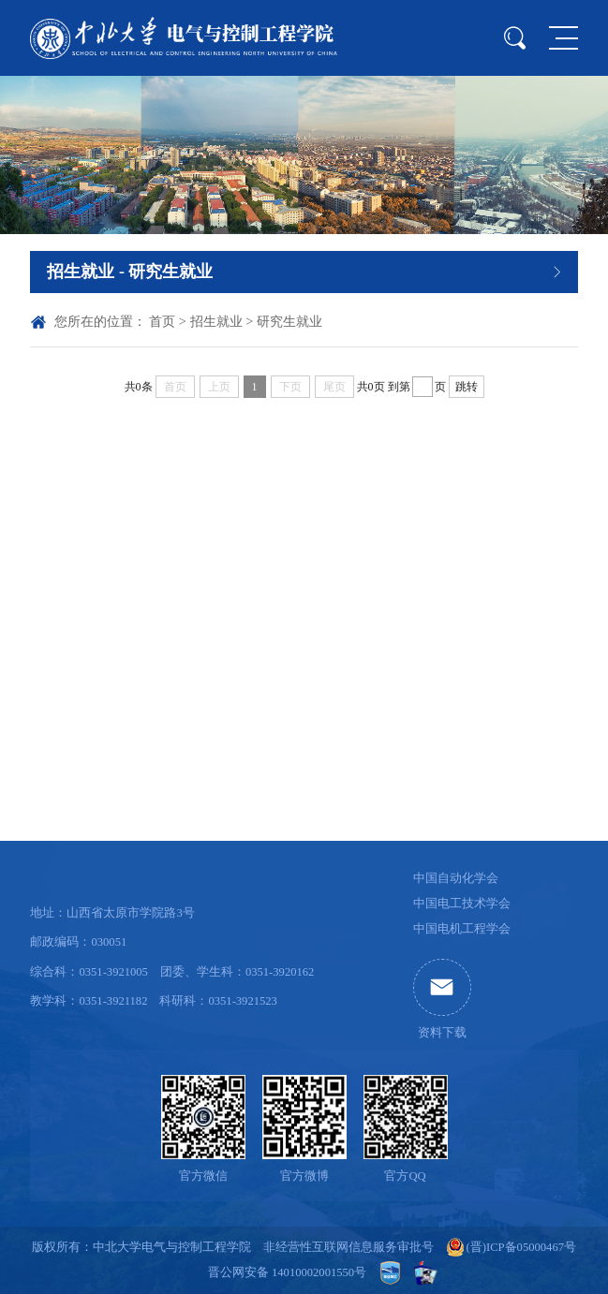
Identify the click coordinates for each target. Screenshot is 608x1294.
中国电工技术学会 (462, 903)
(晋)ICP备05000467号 (521, 1247)
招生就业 (216, 321)
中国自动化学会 (455, 878)
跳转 (466, 386)
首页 (162, 321)
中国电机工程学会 (462, 928)
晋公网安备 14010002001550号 (287, 1272)
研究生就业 (289, 321)
